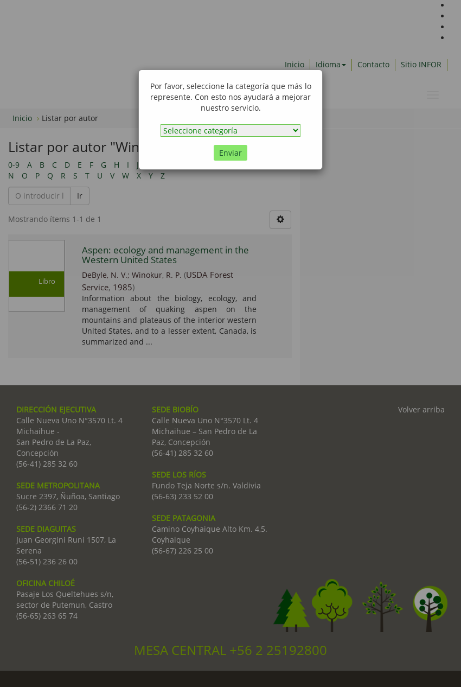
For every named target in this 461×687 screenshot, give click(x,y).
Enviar (230, 153)
